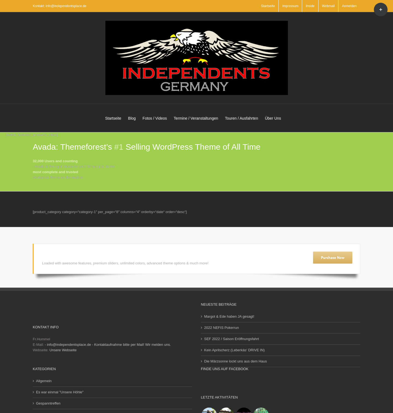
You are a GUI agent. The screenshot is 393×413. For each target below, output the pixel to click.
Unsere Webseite (62, 350)
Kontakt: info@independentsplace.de (59, 6)
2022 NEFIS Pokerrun (221, 328)
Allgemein (44, 381)
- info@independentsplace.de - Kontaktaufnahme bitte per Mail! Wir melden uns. (108, 345)
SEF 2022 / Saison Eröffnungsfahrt (231, 339)
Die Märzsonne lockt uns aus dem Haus (235, 361)
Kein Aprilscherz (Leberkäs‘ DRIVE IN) (234, 350)
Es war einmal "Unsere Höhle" (60, 392)
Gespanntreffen (48, 403)
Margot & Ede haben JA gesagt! (229, 316)
